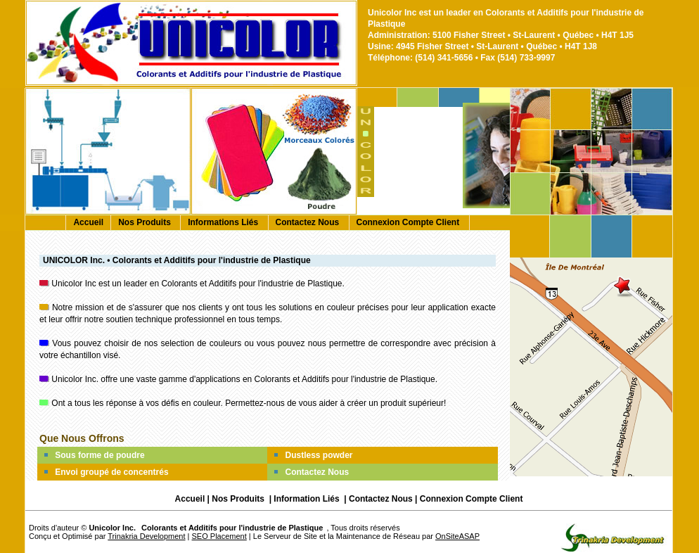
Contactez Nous (309, 222)
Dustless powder (318, 455)
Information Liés (308, 499)
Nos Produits (145, 222)
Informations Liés (224, 222)
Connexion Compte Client (409, 222)
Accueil (88, 222)
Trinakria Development (146, 536)
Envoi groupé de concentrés (111, 472)
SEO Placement (219, 536)
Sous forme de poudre (99, 455)
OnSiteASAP (457, 536)
